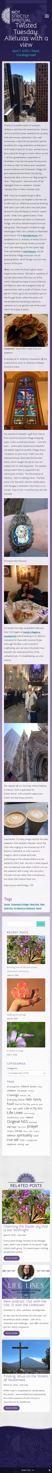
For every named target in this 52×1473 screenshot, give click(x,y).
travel (38, 908)
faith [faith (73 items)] (29, 1099)
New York (34, 904)
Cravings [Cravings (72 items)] (13, 1095)
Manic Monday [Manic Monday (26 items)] (29, 1113)
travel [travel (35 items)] (36, 1135)
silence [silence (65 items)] (11, 1135)
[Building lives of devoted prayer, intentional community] (26, 950)
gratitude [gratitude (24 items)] (34, 1104)
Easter (7, 904)
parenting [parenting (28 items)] (32, 1122)
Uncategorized (26, 55)
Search (41, 924)
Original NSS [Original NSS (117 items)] (17, 1122)
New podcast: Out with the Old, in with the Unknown (24, 1303)
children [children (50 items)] (11, 1090)
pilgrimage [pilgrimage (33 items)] (11, 1127)
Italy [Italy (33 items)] (15, 1108)
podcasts (27, 1310)
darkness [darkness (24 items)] (23, 1096)
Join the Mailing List (37, 1459)
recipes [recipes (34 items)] (10, 1131)
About (7, 1459)
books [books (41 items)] (33, 1086)
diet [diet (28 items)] (29, 1095)
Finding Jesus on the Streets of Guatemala (25, 1378)
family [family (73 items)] (37, 1099)
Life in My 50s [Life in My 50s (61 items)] (33, 1108)
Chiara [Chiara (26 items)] (40, 1087)
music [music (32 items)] (22, 1117)
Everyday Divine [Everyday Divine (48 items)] (16, 1099)
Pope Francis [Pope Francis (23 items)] (22, 1127)
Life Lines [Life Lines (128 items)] (15, 1113)
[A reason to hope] (26, 1035)
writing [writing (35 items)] (21, 1144)
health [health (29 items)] (9, 1109)
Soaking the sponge (16, 1014)
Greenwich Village (20, 904)
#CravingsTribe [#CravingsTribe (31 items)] (13, 1086)
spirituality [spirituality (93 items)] (24, 1135)
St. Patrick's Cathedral (24, 908)
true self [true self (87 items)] (13, 1140)
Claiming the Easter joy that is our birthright (25, 1228)
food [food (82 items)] (10, 1104)
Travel (35, 51)
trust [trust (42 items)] (22, 1140)
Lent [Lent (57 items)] (20, 1108)
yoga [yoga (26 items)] (27, 1144)
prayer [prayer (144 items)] (32, 1126)
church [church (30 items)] (31, 1091)
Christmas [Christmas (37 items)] (22, 1090)
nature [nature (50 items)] (29, 1117)
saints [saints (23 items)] (30, 1131)
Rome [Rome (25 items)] (25, 1131)
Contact (18, 1459)
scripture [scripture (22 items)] (37, 1131)
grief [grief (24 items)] (40, 1104)
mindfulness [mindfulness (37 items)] (13, 1117)
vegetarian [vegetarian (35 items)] (11, 1144)
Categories (12, 1068)
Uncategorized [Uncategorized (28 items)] (31, 1140)
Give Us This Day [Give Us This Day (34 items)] (22, 1104)
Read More (12, 1258)
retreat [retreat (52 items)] (18, 1131)
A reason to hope (15, 1050)
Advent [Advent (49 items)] (25, 1086)
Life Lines (22, 1235)
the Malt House (30, 235)
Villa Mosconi (29, 251)
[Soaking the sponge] (26, 995)
